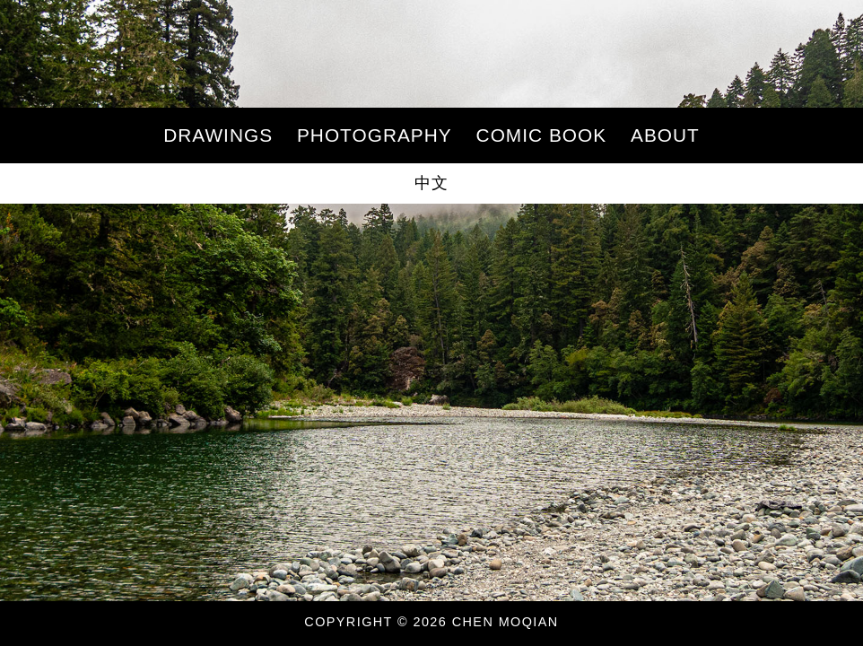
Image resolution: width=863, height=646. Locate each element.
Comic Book (541, 135)
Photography (374, 135)
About (665, 135)
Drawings (218, 135)
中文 (431, 183)
